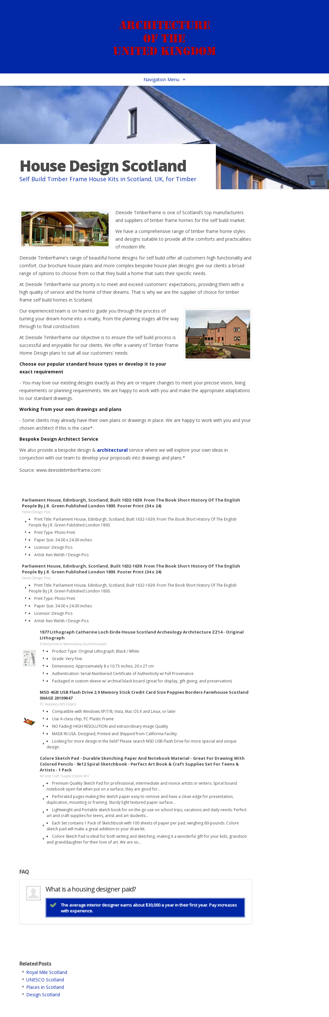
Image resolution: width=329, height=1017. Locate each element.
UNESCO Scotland (45, 980)
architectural (112, 450)
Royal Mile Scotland (46, 972)
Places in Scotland (45, 987)
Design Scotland (43, 994)
